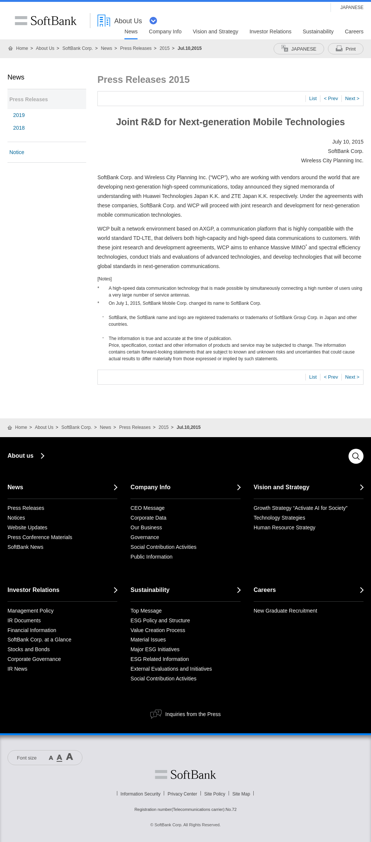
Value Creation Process (157, 630)
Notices (16, 518)
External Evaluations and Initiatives (171, 669)
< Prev (331, 98)
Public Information (151, 557)
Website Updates (27, 527)
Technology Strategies (279, 518)
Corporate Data (148, 518)
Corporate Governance (34, 659)
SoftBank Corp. (77, 48)
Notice (16, 152)
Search (356, 456)
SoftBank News (25, 547)
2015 (165, 48)
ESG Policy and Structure (160, 620)
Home (22, 48)
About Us (45, 48)
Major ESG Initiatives (155, 649)
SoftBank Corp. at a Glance (39, 640)
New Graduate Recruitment (285, 611)
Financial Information (31, 630)
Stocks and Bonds (28, 649)
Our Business (146, 527)
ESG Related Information (159, 659)
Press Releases (136, 48)
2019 (19, 115)
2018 (19, 128)
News (106, 48)
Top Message (146, 611)
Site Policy (214, 794)
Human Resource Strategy (285, 527)
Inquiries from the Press (193, 714)
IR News (17, 669)
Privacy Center (182, 794)
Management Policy (30, 611)
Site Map (241, 794)
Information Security (141, 794)
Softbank (185, 774)
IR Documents (24, 620)
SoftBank (45, 20)
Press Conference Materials (39, 537)
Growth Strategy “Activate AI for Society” (301, 508)
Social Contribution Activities (163, 547)
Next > (352, 98)
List (313, 98)
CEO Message (147, 508)
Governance (144, 537)
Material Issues (148, 640)
